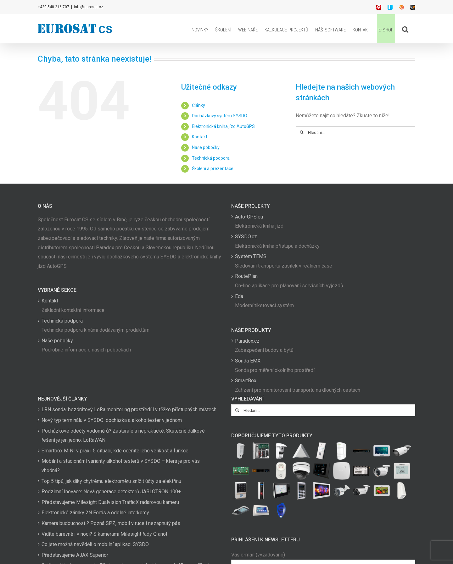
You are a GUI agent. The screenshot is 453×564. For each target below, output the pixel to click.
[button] (405, 28)
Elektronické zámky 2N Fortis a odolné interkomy (95, 513)
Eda (239, 296)
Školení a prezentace (212, 168)
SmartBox (245, 381)
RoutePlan (246, 276)
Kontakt (199, 136)
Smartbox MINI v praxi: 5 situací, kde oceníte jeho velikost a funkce (115, 451)
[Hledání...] (355, 132)
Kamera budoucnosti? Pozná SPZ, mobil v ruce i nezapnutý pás (111, 523)
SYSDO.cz (246, 237)
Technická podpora (211, 158)
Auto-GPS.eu (249, 217)
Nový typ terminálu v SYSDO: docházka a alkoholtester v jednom (112, 420)
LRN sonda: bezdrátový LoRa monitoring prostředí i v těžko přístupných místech (129, 409)
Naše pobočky (206, 147)
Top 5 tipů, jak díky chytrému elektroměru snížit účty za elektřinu (111, 481)
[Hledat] (302, 132)
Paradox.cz (247, 341)
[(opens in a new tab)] (301, 451)
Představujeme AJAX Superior (75, 555)
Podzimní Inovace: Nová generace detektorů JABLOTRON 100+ (111, 492)
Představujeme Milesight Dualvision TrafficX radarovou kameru (110, 502)
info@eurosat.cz (88, 7)
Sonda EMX (247, 361)
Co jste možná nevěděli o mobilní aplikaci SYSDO (95, 544)
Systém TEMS (250, 256)
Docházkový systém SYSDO (219, 115)
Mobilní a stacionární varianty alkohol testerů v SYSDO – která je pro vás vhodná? (121, 465)
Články (198, 105)
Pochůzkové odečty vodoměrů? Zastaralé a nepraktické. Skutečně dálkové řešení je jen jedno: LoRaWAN (123, 435)
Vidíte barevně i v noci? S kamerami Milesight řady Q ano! (104, 534)
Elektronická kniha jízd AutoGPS (223, 126)
